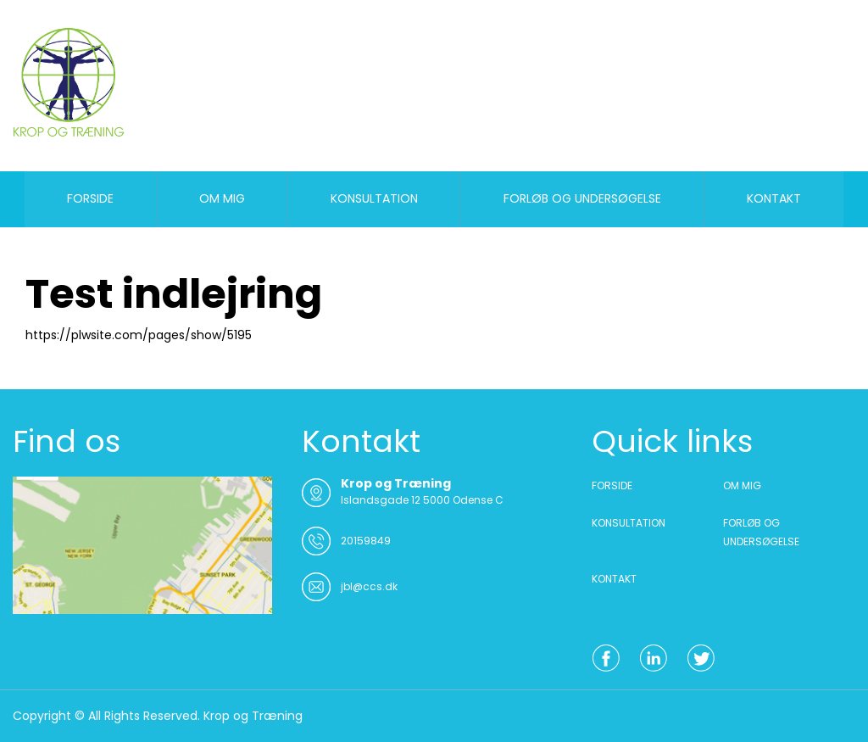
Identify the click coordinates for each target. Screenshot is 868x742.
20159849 (366, 540)
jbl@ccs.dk (369, 586)
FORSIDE (90, 198)
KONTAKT (774, 198)
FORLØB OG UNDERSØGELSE (582, 198)
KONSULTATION (374, 198)
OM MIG (222, 198)
